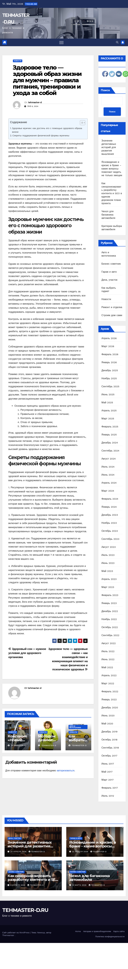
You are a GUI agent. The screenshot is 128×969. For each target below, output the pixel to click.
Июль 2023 (108, 555)
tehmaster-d (35, 102)
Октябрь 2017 (109, 755)
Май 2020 (107, 723)
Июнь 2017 (107, 763)
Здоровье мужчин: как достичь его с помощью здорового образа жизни (47, 130)
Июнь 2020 (108, 715)
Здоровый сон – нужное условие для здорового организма (27, 653)
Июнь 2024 (108, 474)
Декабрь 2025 (109, 370)
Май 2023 (107, 571)
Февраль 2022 (109, 691)
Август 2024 (108, 458)
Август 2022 (108, 643)
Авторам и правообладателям (97, 931)
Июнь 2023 (108, 563)
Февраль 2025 (109, 426)
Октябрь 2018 (109, 739)
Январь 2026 (109, 362)
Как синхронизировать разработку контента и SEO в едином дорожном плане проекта (111, 193)
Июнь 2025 (108, 394)
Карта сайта (119, 931)
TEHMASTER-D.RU (25, 910)
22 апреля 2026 (80, 852)
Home (78, 931)
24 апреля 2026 (18, 852)
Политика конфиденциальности (110, 936)
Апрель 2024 (109, 482)
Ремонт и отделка (111, 307)
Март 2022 (107, 683)
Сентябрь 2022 (110, 635)
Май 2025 (107, 402)
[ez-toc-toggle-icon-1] (81, 123)
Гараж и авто (109, 271)
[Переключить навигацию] (61, 42)
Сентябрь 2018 (110, 747)
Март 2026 (107, 346)
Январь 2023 (109, 603)
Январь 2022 (109, 699)
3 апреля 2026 (18, 885)
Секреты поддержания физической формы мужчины (40, 135)
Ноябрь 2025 (109, 378)
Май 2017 (107, 771)
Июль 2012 (107, 795)
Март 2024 (107, 490)
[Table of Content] (82, 122)
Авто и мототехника (75, 726)
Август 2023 (108, 547)
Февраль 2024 (109, 498)
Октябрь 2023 (109, 530)
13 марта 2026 (79, 885)
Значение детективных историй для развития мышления (108, 147)
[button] (117, 42)
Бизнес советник (111, 263)
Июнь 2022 (108, 659)
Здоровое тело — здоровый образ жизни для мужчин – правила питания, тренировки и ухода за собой (47, 80)
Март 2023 (107, 587)
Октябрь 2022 (109, 627)
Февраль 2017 (109, 787)
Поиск (105, 90)
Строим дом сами (111, 315)
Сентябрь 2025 (110, 386)
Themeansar (8, 935)
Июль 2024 (108, 466)
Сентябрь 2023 (110, 539)
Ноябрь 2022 (109, 619)
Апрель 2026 (109, 338)
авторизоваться (65, 770)
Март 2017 (107, 779)
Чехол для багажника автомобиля (108, 214)
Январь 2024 (109, 506)
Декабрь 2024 (109, 442)
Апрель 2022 (109, 675)
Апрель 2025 (109, 410)
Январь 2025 (109, 434)
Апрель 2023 (109, 579)
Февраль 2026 (109, 354)
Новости (17, 61)
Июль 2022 (108, 651)
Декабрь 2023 (109, 514)
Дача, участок (109, 279)
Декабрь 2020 (109, 707)
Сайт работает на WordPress (16, 932)
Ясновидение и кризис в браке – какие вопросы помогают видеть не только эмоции (111, 169)
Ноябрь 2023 (109, 522)
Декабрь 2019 (109, 731)
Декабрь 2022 (109, 611)
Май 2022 (107, 667)
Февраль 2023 (109, 595)
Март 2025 (107, 418)
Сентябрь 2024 (110, 450)
